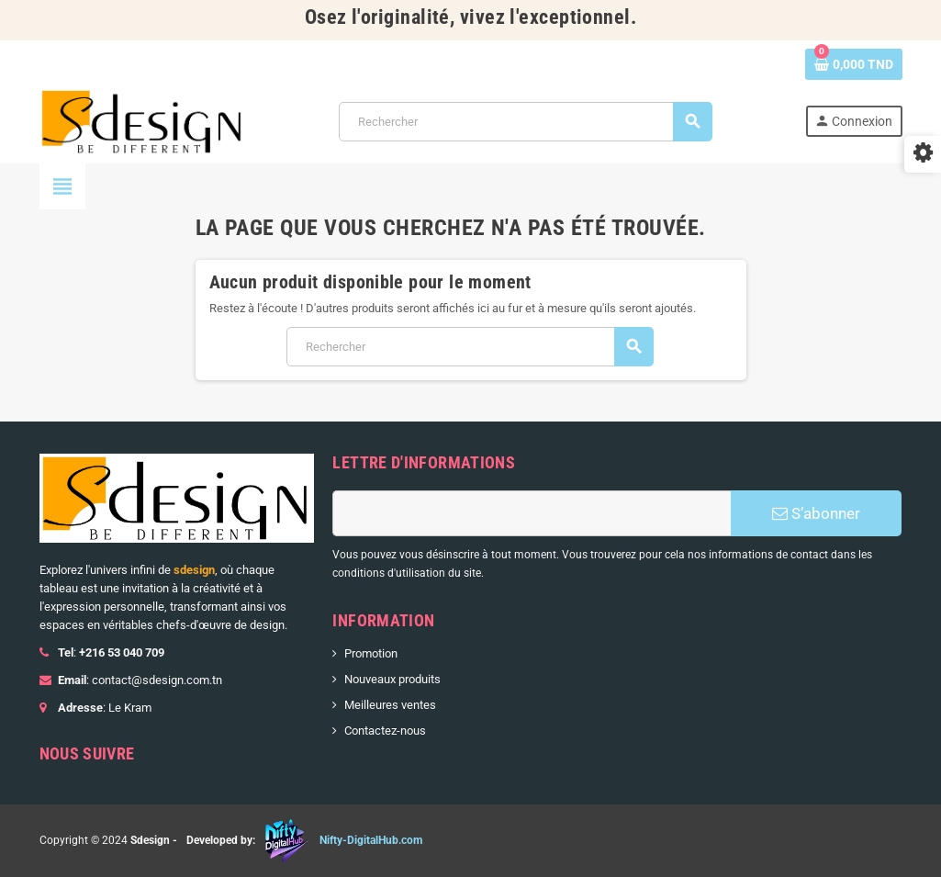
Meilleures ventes (390, 705)
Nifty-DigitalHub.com (370, 840)
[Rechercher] (525, 121)
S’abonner (816, 513)
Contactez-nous (385, 730)
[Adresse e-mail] (531, 513)
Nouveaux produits (392, 679)
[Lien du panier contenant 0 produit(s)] (853, 64)
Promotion (371, 653)
